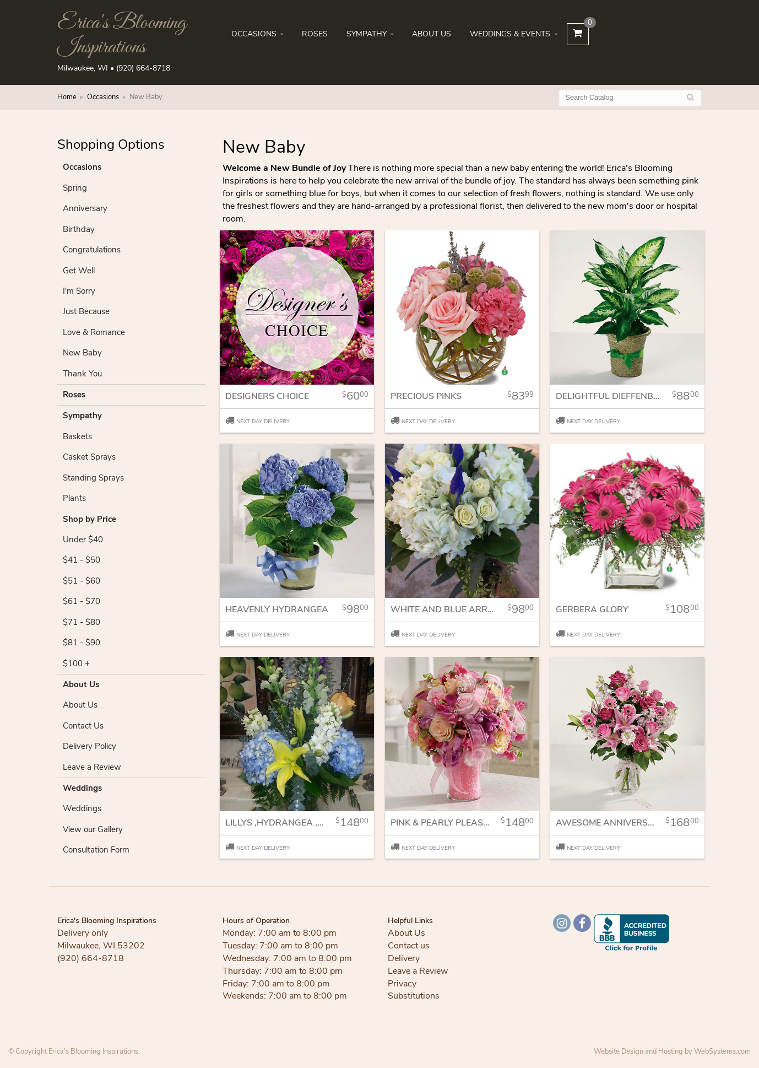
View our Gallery (93, 829)
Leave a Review (92, 767)
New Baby (82, 352)
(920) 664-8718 (143, 68)
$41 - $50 (81, 559)
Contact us (409, 946)
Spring (75, 187)
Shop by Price (89, 519)
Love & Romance (94, 332)
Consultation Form (96, 849)
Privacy (402, 984)
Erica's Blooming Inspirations (121, 35)
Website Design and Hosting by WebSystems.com (672, 1051)
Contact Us (83, 725)
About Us (431, 34)
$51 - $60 (81, 580)
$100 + (76, 663)
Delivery (404, 958)
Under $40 (83, 539)
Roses (315, 34)
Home (67, 97)
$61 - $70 (81, 601)
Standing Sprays (93, 477)
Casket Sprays (89, 456)
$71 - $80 (81, 622)
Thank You (82, 373)
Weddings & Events (510, 34)
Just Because (86, 311)
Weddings (82, 788)
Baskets (77, 436)
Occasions (254, 34)
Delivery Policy (89, 746)
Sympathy (366, 34)
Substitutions (414, 996)
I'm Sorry (79, 290)
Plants (74, 498)
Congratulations (92, 249)
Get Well (79, 270)
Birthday (79, 229)
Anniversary (85, 208)
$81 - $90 (81, 642)
